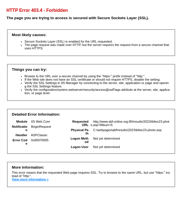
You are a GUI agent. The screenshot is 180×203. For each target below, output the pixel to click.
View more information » (30, 179)
